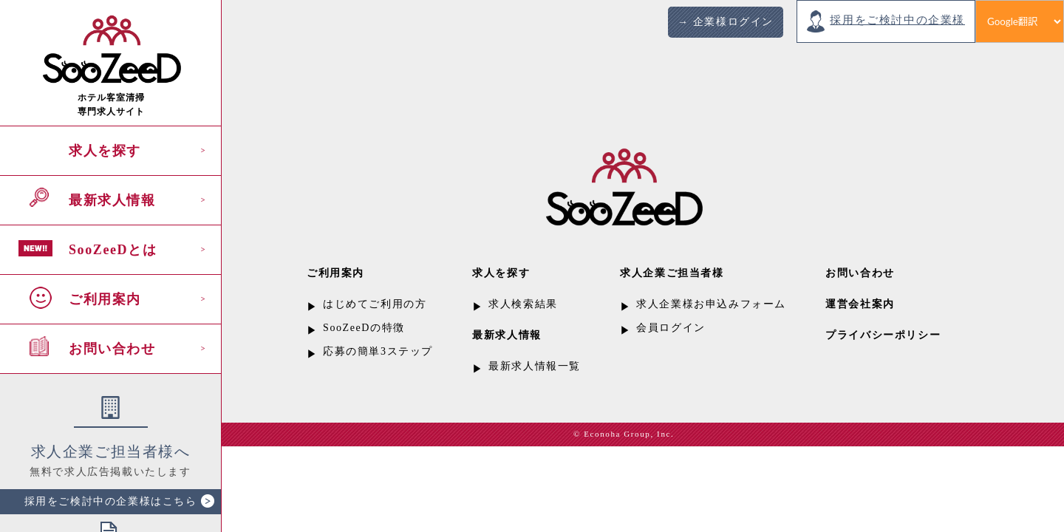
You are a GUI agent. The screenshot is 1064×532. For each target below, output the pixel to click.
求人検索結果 (523, 304)
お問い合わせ (112, 348)
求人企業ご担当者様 (671, 273)
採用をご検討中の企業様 (897, 20)
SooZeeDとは (113, 249)
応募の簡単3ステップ (378, 351)
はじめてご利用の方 (374, 304)
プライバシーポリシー (883, 335)
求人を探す (105, 150)
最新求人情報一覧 (534, 366)
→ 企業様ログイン (726, 21)
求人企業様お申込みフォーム (711, 304)
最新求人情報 (112, 200)
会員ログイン (671, 327)
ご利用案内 (105, 299)
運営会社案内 (860, 304)
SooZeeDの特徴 (364, 327)
